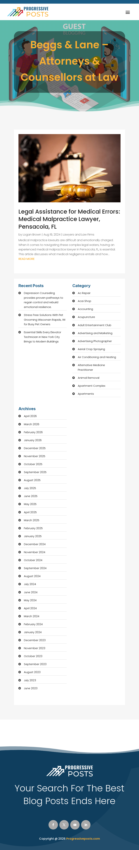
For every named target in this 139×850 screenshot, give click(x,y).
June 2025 (30, 496)
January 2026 (33, 440)
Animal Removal (88, 378)
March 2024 (31, 616)
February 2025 (33, 528)
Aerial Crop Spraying (91, 349)
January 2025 (33, 536)
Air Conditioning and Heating (97, 357)
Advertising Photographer (95, 341)
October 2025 (33, 464)
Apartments (86, 394)
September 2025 (35, 472)
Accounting (85, 309)
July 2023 (30, 680)
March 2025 (31, 520)
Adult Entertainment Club (94, 325)
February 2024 (33, 624)
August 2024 (32, 576)
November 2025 (34, 456)
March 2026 (31, 424)
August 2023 (32, 672)
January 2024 (33, 632)
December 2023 (35, 640)
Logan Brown (32, 234)
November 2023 (34, 648)
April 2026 (30, 416)
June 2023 (30, 688)
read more (26, 259)
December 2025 (35, 448)
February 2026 (33, 432)
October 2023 (33, 656)
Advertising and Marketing (95, 333)
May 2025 (30, 504)
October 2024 (33, 560)
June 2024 (30, 592)
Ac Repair (84, 293)
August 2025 (32, 480)
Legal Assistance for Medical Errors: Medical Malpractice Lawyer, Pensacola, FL (69, 219)
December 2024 (35, 544)
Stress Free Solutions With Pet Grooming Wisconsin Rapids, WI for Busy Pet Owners (44, 319)
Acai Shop (84, 301)
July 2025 (30, 488)
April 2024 (30, 608)
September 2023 (35, 664)
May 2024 (30, 600)
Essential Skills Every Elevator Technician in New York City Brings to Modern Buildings (42, 336)
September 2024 (35, 568)
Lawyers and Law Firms (78, 234)
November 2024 (34, 552)
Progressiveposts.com (83, 839)
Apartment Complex (91, 386)
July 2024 (30, 584)
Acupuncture (86, 317)
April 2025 (30, 512)
